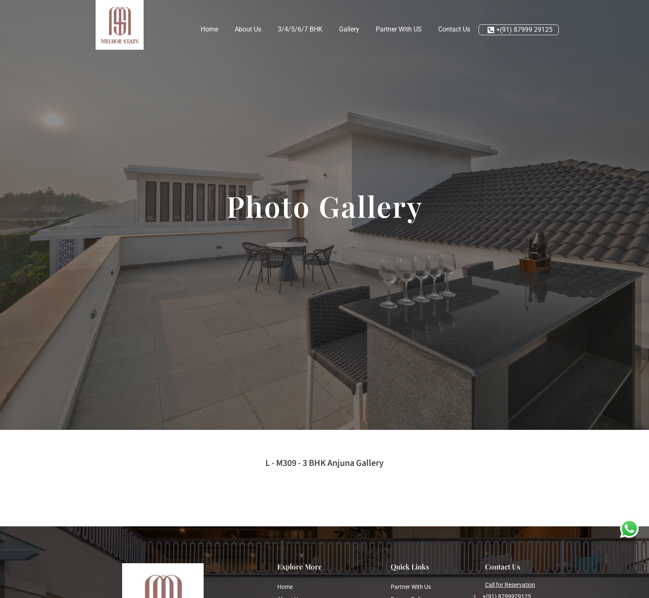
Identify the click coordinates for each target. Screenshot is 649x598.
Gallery (349, 29)
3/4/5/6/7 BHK (300, 29)
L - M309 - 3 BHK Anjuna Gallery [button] (324, 463)
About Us (248, 29)
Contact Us (454, 29)
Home (209, 29)
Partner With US (399, 29)
